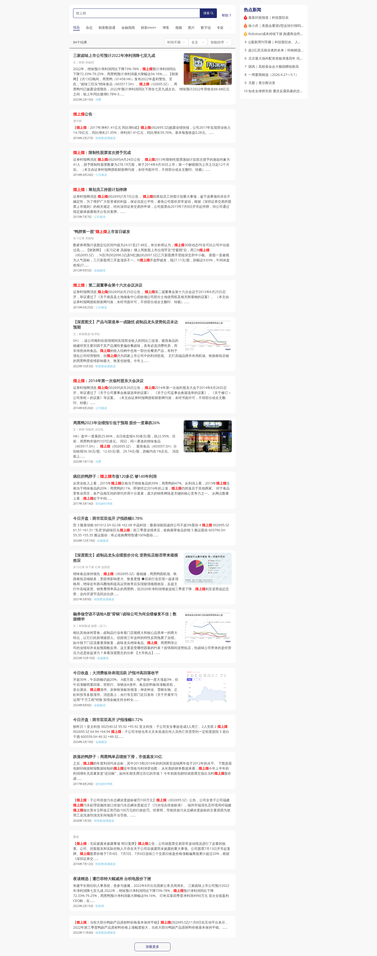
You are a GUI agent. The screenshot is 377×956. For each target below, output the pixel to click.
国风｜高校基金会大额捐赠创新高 (273, 66)
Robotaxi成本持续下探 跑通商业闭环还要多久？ (284, 33)
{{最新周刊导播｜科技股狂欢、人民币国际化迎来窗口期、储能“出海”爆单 (303, 42)
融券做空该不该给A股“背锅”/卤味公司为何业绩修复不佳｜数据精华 (124, 617)
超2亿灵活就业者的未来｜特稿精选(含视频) (280, 50)
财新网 (99, 906)
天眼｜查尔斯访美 (261, 82)
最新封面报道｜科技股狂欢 (268, 17)
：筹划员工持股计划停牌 (100, 189)
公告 (82, 114)
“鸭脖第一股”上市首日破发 (101, 231)
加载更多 (152, 947)
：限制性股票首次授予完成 (102, 152)
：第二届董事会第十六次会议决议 (107, 285)
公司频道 (101, 175)
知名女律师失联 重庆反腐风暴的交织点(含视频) (283, 91)
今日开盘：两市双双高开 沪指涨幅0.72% (108, 719)
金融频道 (100, 270)
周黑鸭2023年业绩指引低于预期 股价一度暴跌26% (116, 422)
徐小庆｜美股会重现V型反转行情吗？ (276, 25)
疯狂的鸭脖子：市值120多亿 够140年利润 (115, 476)
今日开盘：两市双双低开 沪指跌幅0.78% (108, 518)
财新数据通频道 (105, 138)
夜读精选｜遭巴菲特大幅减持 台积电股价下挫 (112, 878)
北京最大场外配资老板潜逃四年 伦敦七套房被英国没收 (289, 58)
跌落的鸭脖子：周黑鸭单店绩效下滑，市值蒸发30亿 (117, 756)
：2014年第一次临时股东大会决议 (108, 380)
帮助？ (227, 15)
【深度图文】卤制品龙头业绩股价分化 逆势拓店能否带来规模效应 (125, 558)
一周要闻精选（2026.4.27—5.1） (273, 74)
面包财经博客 (104, 504)
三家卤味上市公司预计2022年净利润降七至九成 (114, 55)
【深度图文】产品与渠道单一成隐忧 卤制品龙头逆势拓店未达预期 (125, 324)
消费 (98, 100)
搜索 (208, 13)
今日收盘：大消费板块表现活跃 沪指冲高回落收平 (116, 672)
